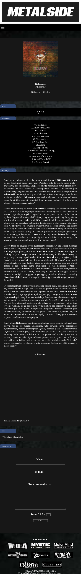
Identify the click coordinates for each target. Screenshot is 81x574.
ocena (4, 106)
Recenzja (5, 170)
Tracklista (6, 118)
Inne (3, 431)
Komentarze (6, 446)
